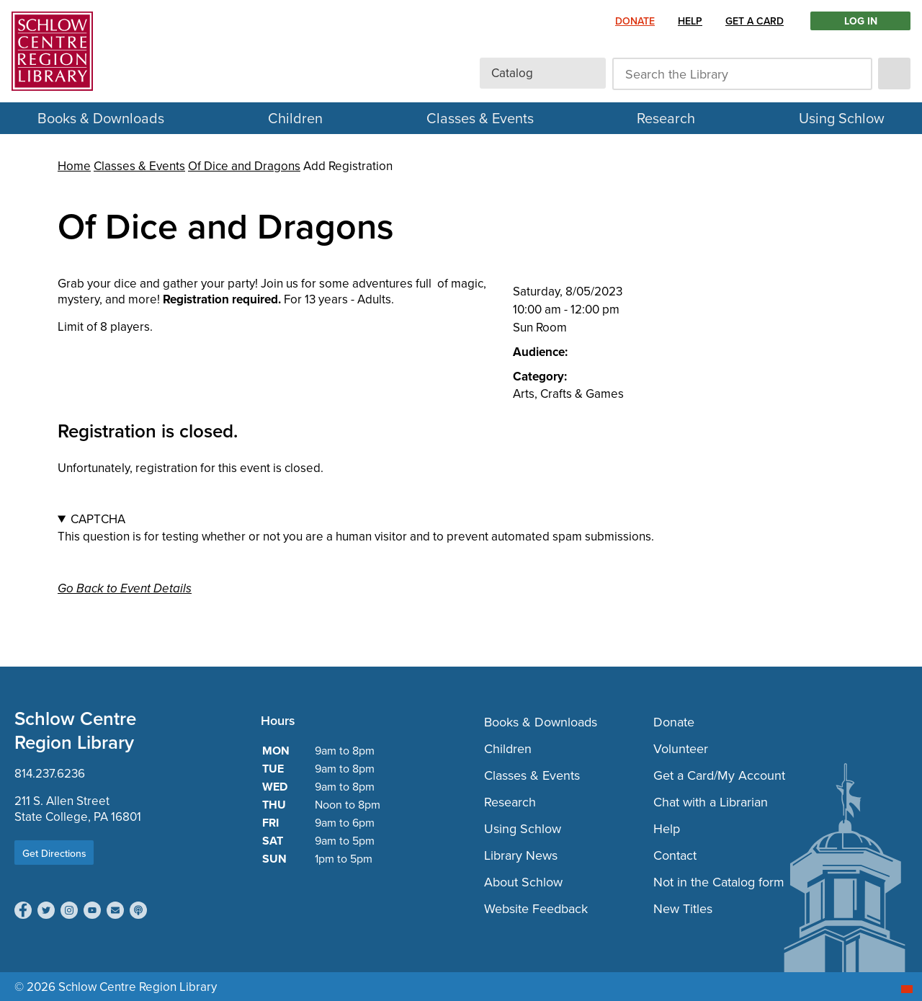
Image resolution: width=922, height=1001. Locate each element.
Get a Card (754, 21)
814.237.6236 (49, 773)
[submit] (894, 73)
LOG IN (860, 21)
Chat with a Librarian (710, 802)
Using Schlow (842, 117)
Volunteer (680, 748)
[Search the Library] (742, 74)
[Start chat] (907, 989)
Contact (675, 855)
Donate (635, 21)
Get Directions (54, 853)
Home (74, 165)
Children (295, 117)
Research (666, 117)
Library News (521, 855)
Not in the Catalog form (718, 882)
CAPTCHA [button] (98, 519)
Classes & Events (480, 117)
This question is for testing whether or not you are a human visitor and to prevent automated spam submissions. (461, 527)
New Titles (682, 908)
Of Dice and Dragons (244, 165)
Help (690, 21)
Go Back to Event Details (125, 588)
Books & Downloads (100, 117)
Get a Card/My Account (719, 775)
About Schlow (523, 882)
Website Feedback (536, 908)
